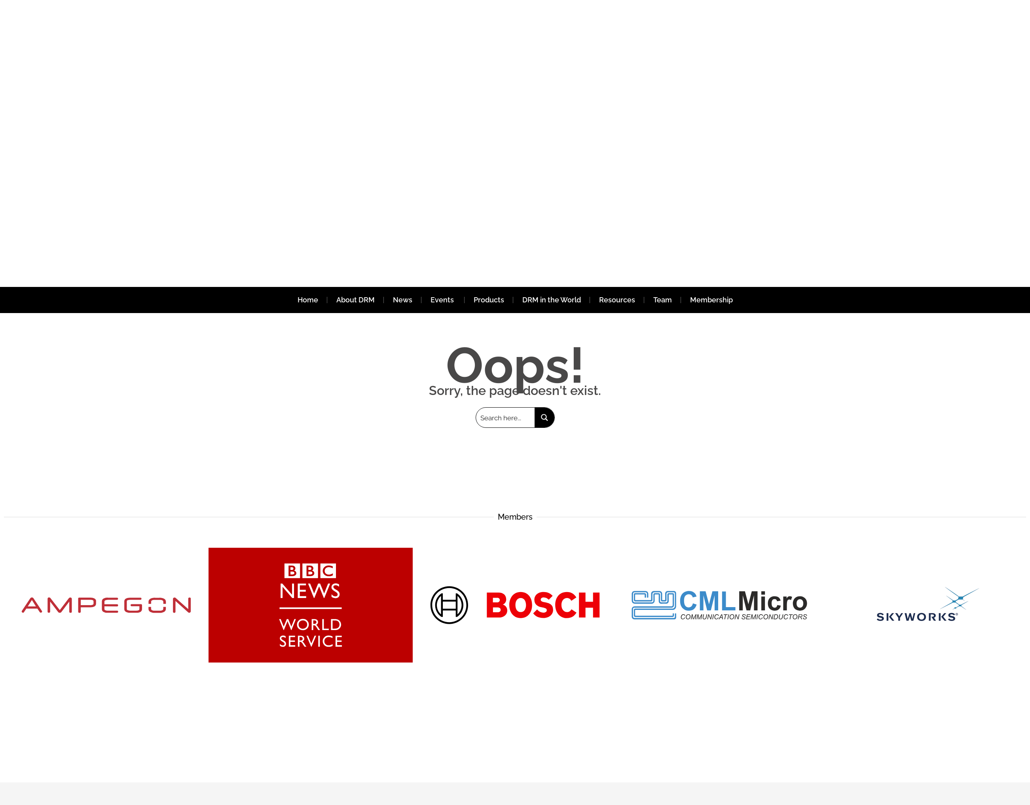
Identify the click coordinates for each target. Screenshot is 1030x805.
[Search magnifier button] (544, 417)
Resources (617, 300)
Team (662, 300)
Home (308, 300)
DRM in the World (551, 300)
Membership (711, 300)
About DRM (355, 300)
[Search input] (505, 417)
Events (443, 300)
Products (489, 300)
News (402, 300)
